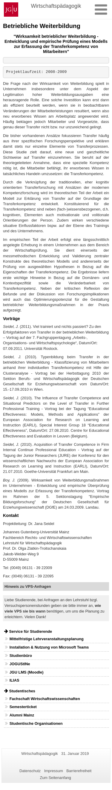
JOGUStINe (20, 664)
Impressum (53, 771)
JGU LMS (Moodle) (27, 672)
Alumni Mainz (22, 715)
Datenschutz (30, 771)
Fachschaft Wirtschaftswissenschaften (45, 698)
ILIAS (14, 680)
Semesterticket (23, 707)
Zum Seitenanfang (55, 777)
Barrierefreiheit (78, 771)
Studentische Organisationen (36, 723)
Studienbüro (21, 655)
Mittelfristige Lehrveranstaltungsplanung (47, 639)
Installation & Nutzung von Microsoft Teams (49, 647)
